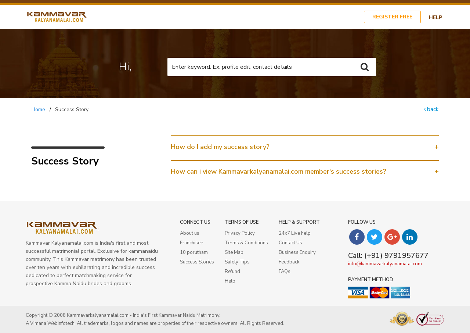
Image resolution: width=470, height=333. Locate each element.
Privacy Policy (240, 233)
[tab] (305, 146)
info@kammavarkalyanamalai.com (385, 264)
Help (435, 17)
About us (189, 233)
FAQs (284, 271)
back (431, 109)
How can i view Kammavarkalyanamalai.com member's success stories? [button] (278, 171)
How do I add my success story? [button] (220, 146)
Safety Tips (237, 262)
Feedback (289, 262)
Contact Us (290, 243)
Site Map (234, 252)
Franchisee (191, 243)
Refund (232, 271)
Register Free (392, 16)
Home (38, 109)
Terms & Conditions (246, 243)
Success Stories (197, 262)
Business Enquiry (297, 252)
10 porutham (194, 252)
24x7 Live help (295, 233)
